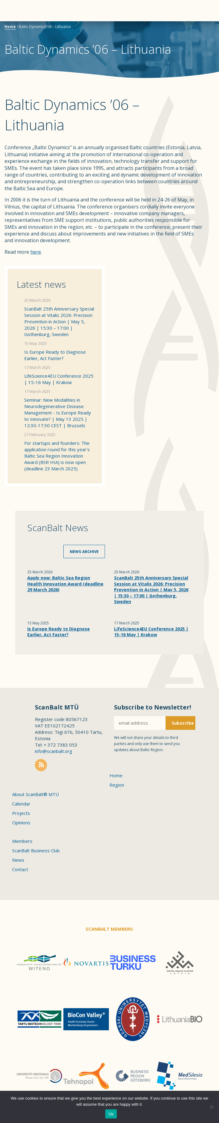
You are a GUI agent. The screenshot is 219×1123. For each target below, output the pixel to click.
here (35, 252)
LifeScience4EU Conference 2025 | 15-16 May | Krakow (58, 379)
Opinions (21, 822)
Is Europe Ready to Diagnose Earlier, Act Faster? (55, 355)
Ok (110, 1114)
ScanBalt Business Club (36, 850)
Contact (20, 869)
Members (22, 841)
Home (10, 26)
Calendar (21, 804)
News (18, 860)
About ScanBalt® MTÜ (35, 794)
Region (117, 785)
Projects (21, 813)
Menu (15, 11)
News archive (84, 551)
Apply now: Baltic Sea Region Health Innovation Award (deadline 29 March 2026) (65, 583)
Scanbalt (199, 29)
